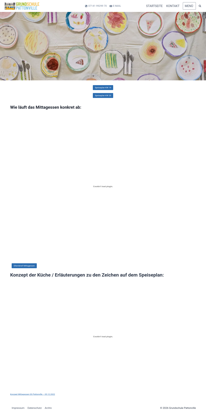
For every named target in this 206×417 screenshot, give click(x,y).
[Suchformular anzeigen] (199, 5)
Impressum (18, 407)
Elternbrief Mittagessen (24, 265)
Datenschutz (35, 407)
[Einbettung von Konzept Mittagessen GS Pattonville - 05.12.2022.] (103, 337)
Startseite (154, 6)
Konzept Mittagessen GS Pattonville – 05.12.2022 (32, 394)
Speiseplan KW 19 (103, 87)
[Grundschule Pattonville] (22, 6)
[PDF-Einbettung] (103, 186)
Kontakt (173, 6)
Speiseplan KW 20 (103, 95)
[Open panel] (189, 6)
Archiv (48, 407)
